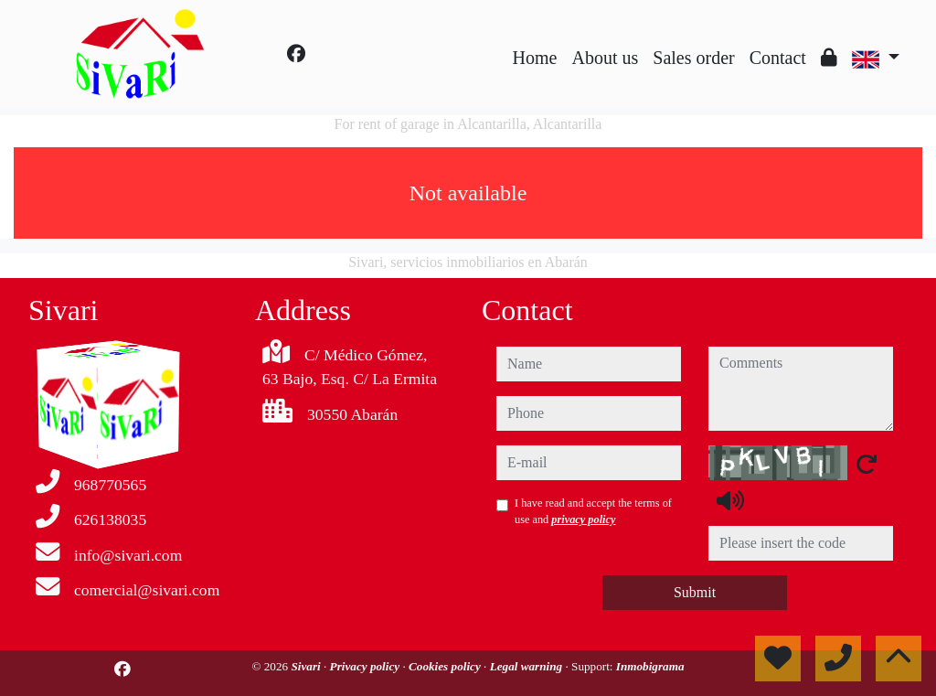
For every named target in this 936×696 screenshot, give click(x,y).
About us (604, 58)
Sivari (307, 666)
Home (535, 58)
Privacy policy (366, 666)
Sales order (693, 58)
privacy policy (583, 519)
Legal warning (528, 666)
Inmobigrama (650, 666)
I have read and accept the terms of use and (593, 511)
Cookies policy (446, 666)
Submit (695, 592)
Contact (778, 58)
